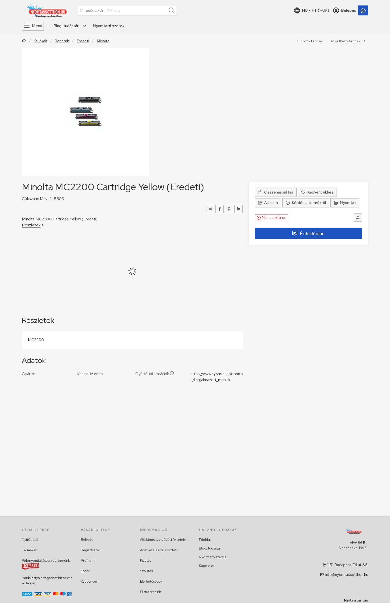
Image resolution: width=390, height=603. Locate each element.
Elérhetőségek (151, 581)
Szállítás (146, 571)
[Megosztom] (210, 209)
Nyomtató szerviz (212, 557)
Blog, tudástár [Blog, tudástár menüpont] (65, 25)
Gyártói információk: (155, 373)
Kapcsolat (206, 565)
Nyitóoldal (30, 539)
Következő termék (348, 41)
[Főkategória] (24, 41)
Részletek (33, 225)
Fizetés (145, 560)
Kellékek (40, 41)
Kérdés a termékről (306, 202)
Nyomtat (345, 202)
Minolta (103, 41)
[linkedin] (238, 209)
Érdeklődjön (308, 233)
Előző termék (309, 41)
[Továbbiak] (84, 26)
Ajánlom (268, 202)
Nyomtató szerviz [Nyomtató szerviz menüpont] (109, 25)
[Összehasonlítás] (276, 192)
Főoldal (205, 539)
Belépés (87, 539)
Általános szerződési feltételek (164, 539)
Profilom (87, 560)
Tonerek (62, 41)
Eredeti (83, 41)
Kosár (85, 571)
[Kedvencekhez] (317, 192)
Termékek (29, 550)
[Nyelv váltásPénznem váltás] (311, 10)
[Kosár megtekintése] (363, 10)
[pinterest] (229, 209)
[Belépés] (344, 10)
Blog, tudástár (210, 548)
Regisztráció (90, 550)
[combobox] (127, 10)
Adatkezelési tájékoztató (159, 550)
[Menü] (33, 26)
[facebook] (219, 209)
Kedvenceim (90, 581)
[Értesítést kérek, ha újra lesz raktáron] (358, 217)
